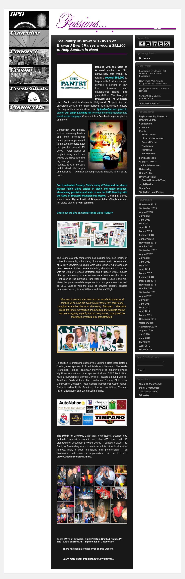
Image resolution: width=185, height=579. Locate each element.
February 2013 (147, 235)
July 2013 (144, 216)
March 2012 (145, 273)
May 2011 (144, 307)
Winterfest (144, 395)
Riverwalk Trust (147, 177)
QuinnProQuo (29, 19)
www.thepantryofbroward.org (75, 456)
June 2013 (144, 219)
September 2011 (148, 292)
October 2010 (146, 323)
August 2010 (146, 330)
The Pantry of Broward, (70, 435)
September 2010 (148, 326)
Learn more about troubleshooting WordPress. (88, 559)
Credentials (29, 94)
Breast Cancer (149, 134)
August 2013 (146, 212)
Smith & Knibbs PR (112, 539)
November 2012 (147, 242)
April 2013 (144, 227)
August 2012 (146, 254)
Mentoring (147, 150)
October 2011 (146, 288)
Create (29, 75)
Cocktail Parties (149, 142)
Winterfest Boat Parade (151, 192)
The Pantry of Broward (69, 541)
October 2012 (146, 246)
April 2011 (144, 311)
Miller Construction (149, 387)
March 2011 (145, 315)
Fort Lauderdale (147, 158)
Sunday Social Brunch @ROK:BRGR (150, 97)
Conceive (29, 38)
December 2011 (147, 281)
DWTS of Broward (73, 539)
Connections (145, 123)
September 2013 (148, 208)
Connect (29, 57)
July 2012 (144, 258)
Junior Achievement (149, 165)
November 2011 (147, 284)
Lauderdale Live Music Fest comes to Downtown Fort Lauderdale (152, 73)
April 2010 (144, 345)
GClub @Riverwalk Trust (154, 180)
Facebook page (107, 116)
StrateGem (145, 188)
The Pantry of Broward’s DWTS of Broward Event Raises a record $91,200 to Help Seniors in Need (91, 45)
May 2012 (144, 265)
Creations (144, 127)
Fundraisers (147, 146)
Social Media (146, 184)
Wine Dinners (148, 153)
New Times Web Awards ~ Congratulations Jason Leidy (153, 82)
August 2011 (146, 296)
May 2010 (144, 342)
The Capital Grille (148, 391)
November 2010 (147, 319)
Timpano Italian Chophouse (98, 541)
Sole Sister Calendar (149, 103)
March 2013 (145, 231)
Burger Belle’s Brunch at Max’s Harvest (154, 89)
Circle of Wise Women (152, 138)
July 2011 (144, 300)
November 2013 (147, 204)
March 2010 (145, 349)
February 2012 (147, 277)
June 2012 (144, 261)
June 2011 (144, 303)
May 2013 (144, 223)
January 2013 (146, 239)
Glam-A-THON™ (147, 161)
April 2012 (144, 269)
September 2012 (148, 250)
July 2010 (144, 334)
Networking (145, 169)
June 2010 (144, 338)
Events (142, 131)
